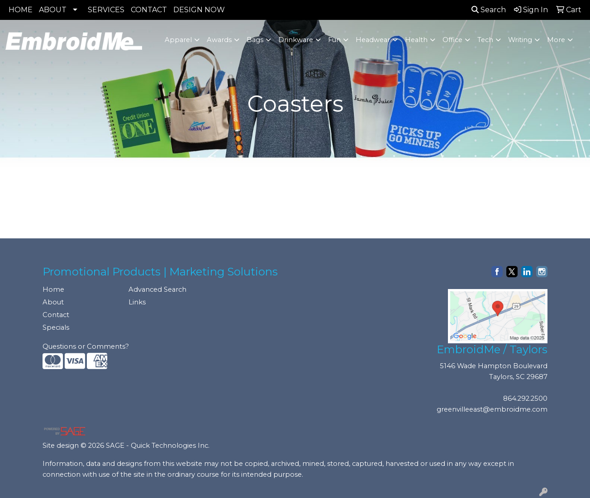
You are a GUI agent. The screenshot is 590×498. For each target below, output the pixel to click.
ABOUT (53, 9)
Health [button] (416, 40)
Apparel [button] (178, 40)
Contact (56, 315)
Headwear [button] (373, 40)
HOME (21, 9)
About (53, 302)
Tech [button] (485, 40)
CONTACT (149, 9)
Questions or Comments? (86, 346)
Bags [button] (255, 40)
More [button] (556, 40)
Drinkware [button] (295, 40)
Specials (56, 327)
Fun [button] (334, 40)
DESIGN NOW (199, 9)
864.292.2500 (525, 398)
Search (488, 9)
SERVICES (106, 9)
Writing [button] (520, 40)
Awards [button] (219, 40)
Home (53, 289)
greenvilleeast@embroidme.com (492, 409)
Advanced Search (157, 289)
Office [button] (452, 40)
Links (137, 302)
